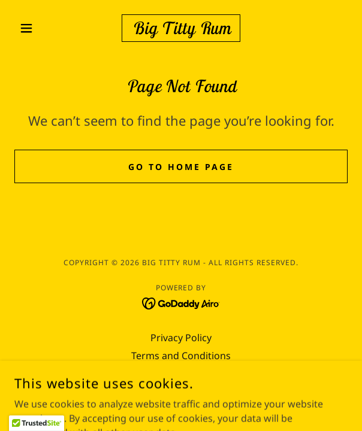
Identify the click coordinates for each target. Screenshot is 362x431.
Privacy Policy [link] (181, 337)
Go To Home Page (181, 166)
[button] (39, 28)
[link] (180, 28)
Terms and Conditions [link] (181, 355)
